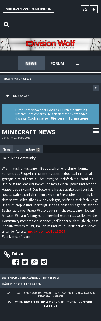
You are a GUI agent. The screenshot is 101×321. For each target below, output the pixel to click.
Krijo (10, 137)
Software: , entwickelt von (50, 303)
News (31, 63)
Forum (57, 63)
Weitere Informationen (70, 118)
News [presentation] (6, 149)
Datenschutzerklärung (21, 278)
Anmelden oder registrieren (28, 9)
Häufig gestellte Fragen (21, 284)
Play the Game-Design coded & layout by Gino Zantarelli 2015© (44, 293)
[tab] (6, 149)
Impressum (50, 278)
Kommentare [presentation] (28, 149)
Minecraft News (28, 132)
